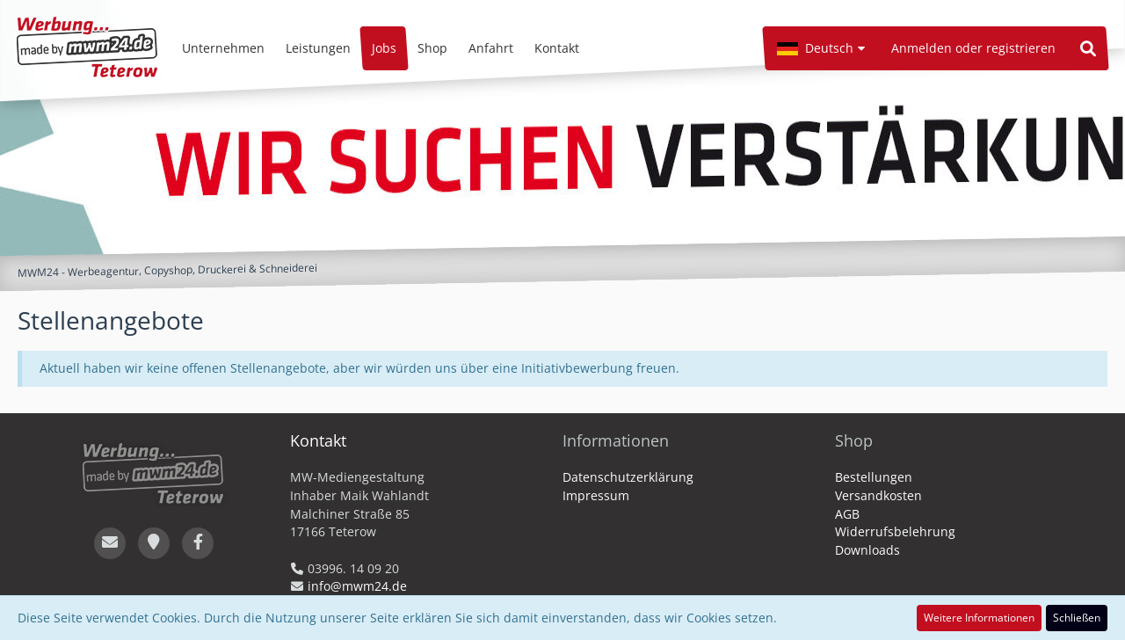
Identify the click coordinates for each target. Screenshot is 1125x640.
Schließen (1076, 617)
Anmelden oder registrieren (973, 48)
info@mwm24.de (357, 586)
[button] (821, 48)
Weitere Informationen (979, 617)
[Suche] (1088, 48)
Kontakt (318, 440)
